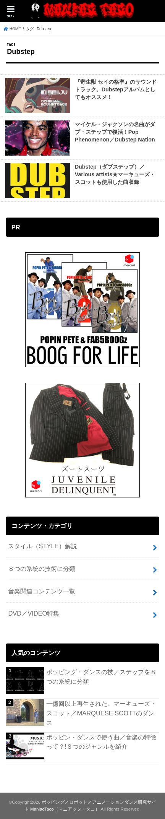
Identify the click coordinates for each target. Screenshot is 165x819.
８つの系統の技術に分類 (41, 568)
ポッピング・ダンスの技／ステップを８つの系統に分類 (101, 676)
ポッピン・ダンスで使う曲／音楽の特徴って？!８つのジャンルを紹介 (101, 742)
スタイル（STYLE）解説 (42, 546)
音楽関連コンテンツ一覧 (41, 591)
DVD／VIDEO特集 (33, 613)
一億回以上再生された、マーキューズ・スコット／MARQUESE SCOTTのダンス (101, 713)
